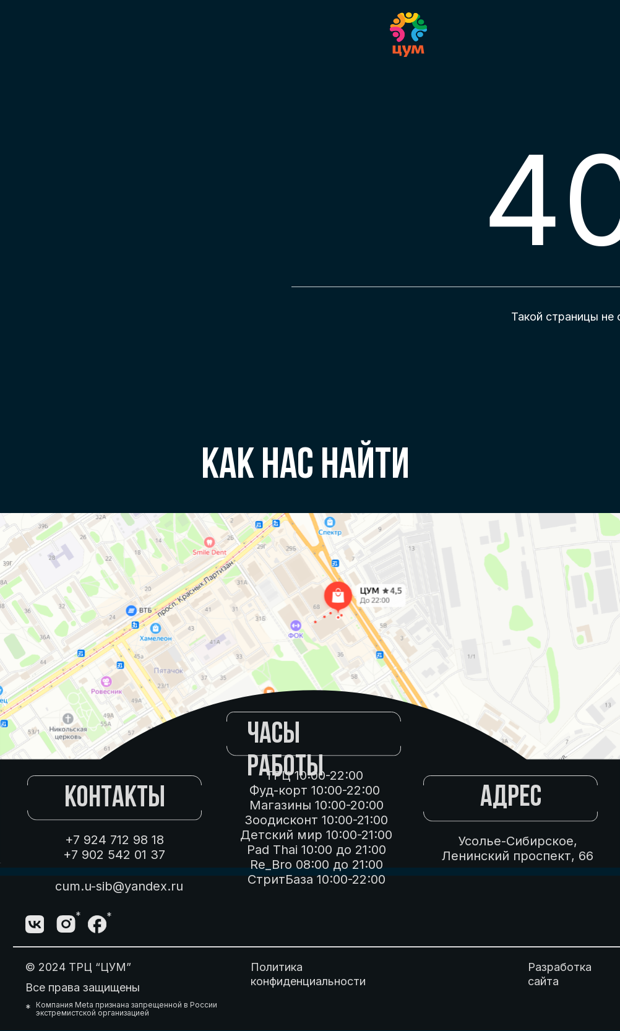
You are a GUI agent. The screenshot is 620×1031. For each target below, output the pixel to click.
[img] (128, 924)
